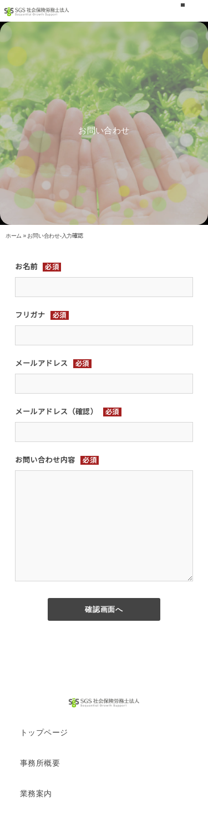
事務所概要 (40, 762)
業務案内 (36, 793)
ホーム (14, 236)
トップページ (44, 732)
